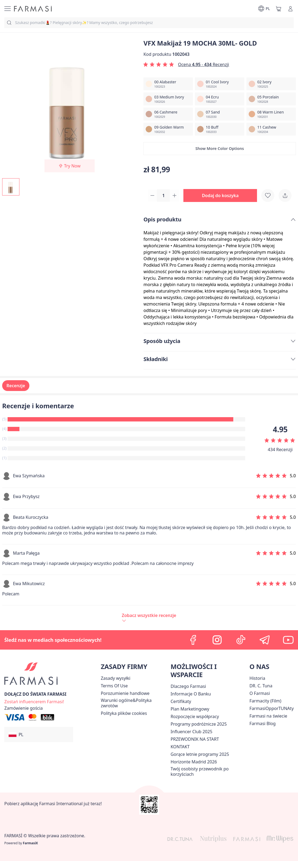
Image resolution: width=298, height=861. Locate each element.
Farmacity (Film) (265, 701)
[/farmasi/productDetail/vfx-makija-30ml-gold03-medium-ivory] (168, 98)
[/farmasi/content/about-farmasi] (188, 686)
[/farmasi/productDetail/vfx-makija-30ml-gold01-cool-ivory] (219, 83)
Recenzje (15, 386)
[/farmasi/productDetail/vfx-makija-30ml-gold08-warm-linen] (271, 114)
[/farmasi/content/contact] (180, 746)
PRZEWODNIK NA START (194, 739)
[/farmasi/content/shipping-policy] (116, 678)
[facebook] (193, 639)
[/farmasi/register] (34, 701)
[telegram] (264, 639)
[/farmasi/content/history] (257, 678)
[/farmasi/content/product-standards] (180, 701)
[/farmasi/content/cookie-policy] (124, 713)
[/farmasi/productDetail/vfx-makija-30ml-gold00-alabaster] (168, 83)
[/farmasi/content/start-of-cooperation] (194, 716)
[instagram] (217, 639)
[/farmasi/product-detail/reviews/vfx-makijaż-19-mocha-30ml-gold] (149, 618)
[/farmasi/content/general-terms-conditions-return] (135, 703)
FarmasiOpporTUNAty (271, 708)
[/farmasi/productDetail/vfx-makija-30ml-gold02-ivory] (271, 83)
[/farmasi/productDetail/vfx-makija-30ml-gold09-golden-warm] (168, 129)
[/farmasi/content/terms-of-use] (114, 685)
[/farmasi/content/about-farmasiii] (259, 693)
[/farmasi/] (33, 9)
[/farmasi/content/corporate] (268, 716)
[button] (219, 148)
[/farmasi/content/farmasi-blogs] (262, 723)
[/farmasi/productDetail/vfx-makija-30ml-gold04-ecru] (219, 98)
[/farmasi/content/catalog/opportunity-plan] (189, 709)
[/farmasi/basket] (278, 8)
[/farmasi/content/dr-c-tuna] (260, 685)
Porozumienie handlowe (125, 693)
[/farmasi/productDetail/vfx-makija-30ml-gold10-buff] (219, 129)
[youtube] (288, 639)
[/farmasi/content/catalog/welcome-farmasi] (208, 771)
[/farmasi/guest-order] (23, 708)
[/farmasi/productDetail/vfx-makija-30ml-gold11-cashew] (271, 129)
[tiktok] (240, 639)
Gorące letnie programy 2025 (199, 754)
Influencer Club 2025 (191, 731)
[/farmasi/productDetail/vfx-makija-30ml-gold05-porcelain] (271, 98)
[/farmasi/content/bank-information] (190, 694)
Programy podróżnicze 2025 (198, 724)
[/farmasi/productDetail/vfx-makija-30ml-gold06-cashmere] (168, 114)
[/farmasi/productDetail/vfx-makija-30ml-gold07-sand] (219, 114)
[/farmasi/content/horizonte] (193, 761)
